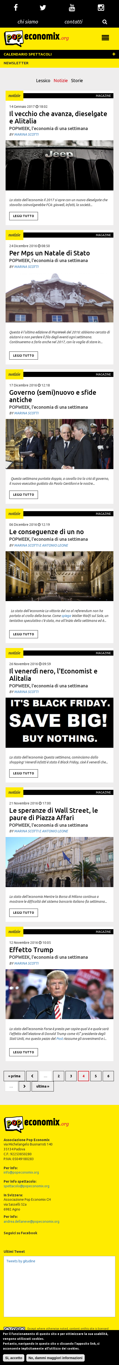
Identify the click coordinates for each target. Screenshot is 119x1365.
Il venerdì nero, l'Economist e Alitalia (53, 674)
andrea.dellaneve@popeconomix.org (31, 1221)
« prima (14, 1076)
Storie (77, 80)
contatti (73, 21)
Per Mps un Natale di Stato (49, 253)
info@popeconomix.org (21, 1172)
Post (59, 1039)
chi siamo (27, 21)
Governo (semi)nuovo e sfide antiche (52, 396)
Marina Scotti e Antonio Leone (41, 545)
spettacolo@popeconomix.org (26, 1186)
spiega (66, 616)
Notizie (61, 80)
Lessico (43, 80)
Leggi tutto (23, 216)
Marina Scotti (26, 134)
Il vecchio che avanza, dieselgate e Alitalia (58, 117)
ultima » (42, 1086)
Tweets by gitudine (20, 1261)
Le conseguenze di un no (46, 531)
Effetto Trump (31, 949)
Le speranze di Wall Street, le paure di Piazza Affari (53, 814)
